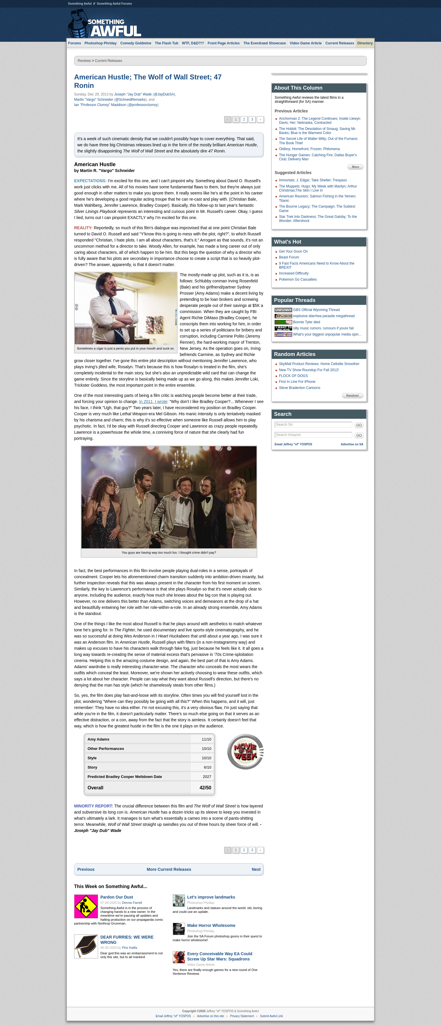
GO (359, 425)
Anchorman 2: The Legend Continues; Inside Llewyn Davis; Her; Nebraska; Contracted (319, 121)
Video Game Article (201, 964)
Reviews (84, 61)
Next (256, 869)
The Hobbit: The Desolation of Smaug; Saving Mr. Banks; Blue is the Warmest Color (317, 131)
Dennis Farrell (132, 902)
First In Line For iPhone (297, 382)
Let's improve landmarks (211, 897)
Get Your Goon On (293, 251)
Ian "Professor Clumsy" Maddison (100, 105)
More (355, 166)
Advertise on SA (352, 444)
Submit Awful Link (271, 1016)
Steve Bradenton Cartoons (299, 388)
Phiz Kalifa (129, 947)
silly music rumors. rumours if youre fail (323, 328)
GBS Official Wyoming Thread (316, 310)
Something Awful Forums (114, 3)
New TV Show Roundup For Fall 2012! (309, 370)
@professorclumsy (143, 105)
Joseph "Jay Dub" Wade (133, 94)
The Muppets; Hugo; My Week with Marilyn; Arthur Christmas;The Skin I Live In (318, 188)
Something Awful (80, 3)
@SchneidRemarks (130, 100)
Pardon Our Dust (116, 897)
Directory (365, 43)
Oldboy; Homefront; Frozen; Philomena (309, 149)
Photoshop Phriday (201, 902)
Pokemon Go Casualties (298, 279)
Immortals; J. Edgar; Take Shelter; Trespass (313, 180)
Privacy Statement (242, 1016)
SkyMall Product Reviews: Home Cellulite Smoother (319, 364)
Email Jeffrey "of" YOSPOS (293, 444)
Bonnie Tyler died (306, 322)
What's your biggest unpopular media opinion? (327, 334)
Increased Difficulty (293, 273)
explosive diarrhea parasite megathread (324, 316)
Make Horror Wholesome (211, 925)
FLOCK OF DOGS (293, 376)
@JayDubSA (164, 94)
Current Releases (339, 43)
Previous (86, 869)
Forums (74, 43)
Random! (352, 395)
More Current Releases (169, 869)
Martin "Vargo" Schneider (93, 100)
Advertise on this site (210, 1016)
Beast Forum (289, 257)
